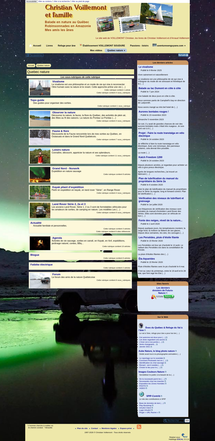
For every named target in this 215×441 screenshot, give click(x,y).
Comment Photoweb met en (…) (152, 360)
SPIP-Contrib (149, 396)
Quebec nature (115, 50)
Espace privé (125, 428)
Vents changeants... (147, 344)
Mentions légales (108, 428)
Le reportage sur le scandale (151, 358)
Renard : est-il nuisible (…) (150, 365)
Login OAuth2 (145, 410)
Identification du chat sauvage (151, 363)
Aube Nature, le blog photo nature (157, 351)
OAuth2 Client (145, 408)
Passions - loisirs (138, 45)
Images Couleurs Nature (151, 372)
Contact (93, 428)
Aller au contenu (45, 1)
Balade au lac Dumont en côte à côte (160, 88)
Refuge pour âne (66, 45)
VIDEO (142, 388)
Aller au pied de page (80, 1)
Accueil (35, 45)
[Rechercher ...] (173, 420)
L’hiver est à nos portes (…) (150, 342)
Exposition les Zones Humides (151, 384)
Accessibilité (31, 1)
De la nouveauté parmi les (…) (152, 379)
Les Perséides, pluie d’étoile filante (159, 237)
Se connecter (36, 55)
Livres (49, 45)
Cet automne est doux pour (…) (152, 337)
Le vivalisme (146, 67)
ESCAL (180, 439)
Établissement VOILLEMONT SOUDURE (102, 45)
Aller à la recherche (62, 1)
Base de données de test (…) (151, 403)
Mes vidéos (95, 50)
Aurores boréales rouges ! (154, 111)
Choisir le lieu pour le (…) (149, 367)
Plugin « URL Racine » (148, 412)
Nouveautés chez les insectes (151, 381)
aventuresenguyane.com (169, 45)
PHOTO (142, 386)
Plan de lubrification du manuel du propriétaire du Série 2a (158, 180)
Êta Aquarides (147, 258)
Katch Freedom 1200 (150, 157)
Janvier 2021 (144, 347)
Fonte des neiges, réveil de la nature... (160, 220)
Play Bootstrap (145, 405)
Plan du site (81, 428)
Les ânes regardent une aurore (152, 340)
